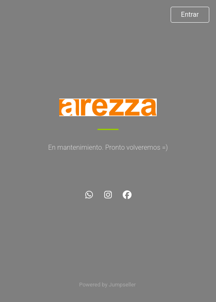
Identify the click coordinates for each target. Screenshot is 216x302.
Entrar (190, 14)
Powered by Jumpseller (107, 284)
